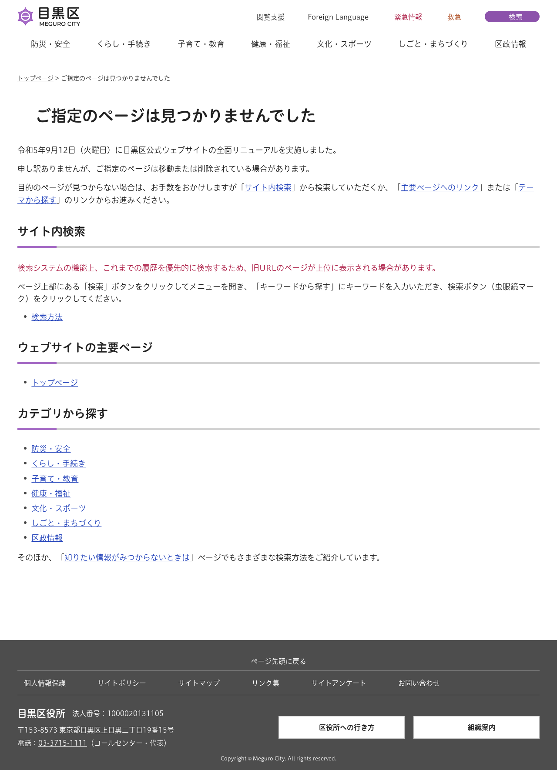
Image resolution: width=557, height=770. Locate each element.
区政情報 (47, 538)
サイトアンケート (338, 683)
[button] (265, 17)
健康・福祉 (50, 493)
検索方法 (47, 317)
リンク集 (265, 683)
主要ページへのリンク (440, 187)
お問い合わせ (419, 683)
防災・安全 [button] (50, 44)
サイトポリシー (121, 683)
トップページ (35, 78)
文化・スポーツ (58, 508)
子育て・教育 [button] (201, 44)
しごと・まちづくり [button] (433, 44)
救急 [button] (454, 16)
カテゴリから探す (62, 413)
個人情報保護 (45, 683)
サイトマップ (199, 683)
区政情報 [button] (510, 44)
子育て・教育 (54, 479)
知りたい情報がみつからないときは (127, 557)
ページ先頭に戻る (278, 661)
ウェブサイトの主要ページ (85, 347)
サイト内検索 (268, 187)
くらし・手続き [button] (124, 44)
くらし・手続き (58, 463)
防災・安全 (50, 449)
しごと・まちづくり (66, 523)
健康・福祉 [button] (270, 44)
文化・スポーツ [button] (344, 44)
